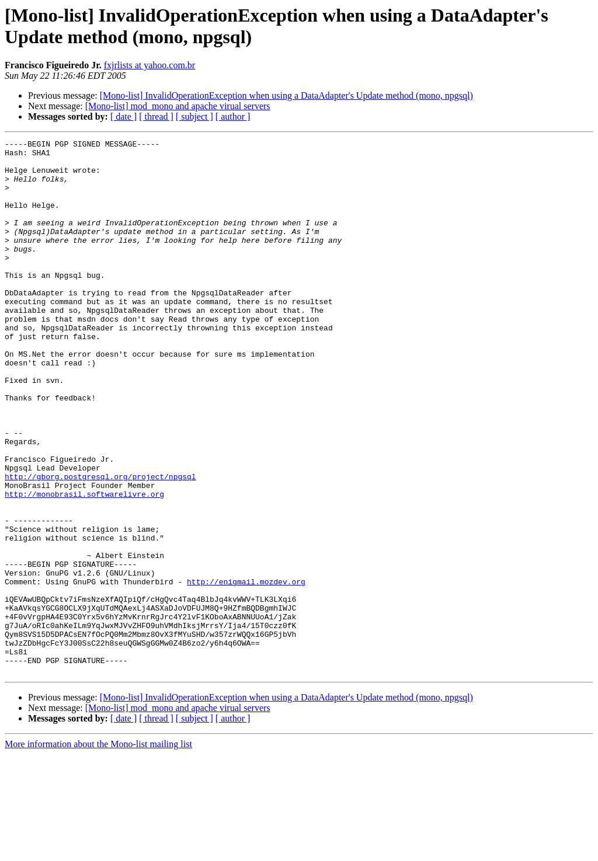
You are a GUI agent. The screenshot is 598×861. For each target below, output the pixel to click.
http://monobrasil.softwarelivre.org (84, 565)
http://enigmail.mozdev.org (246, 670)
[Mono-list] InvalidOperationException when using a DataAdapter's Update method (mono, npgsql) (286, 95)
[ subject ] (194, 116)
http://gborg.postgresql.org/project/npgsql (100, 544)
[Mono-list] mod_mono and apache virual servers (177, 106)
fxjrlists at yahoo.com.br (149, 65)
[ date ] (123, 116)
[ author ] (233, 116)
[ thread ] (156, 116)
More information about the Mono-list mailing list (98, 851)
